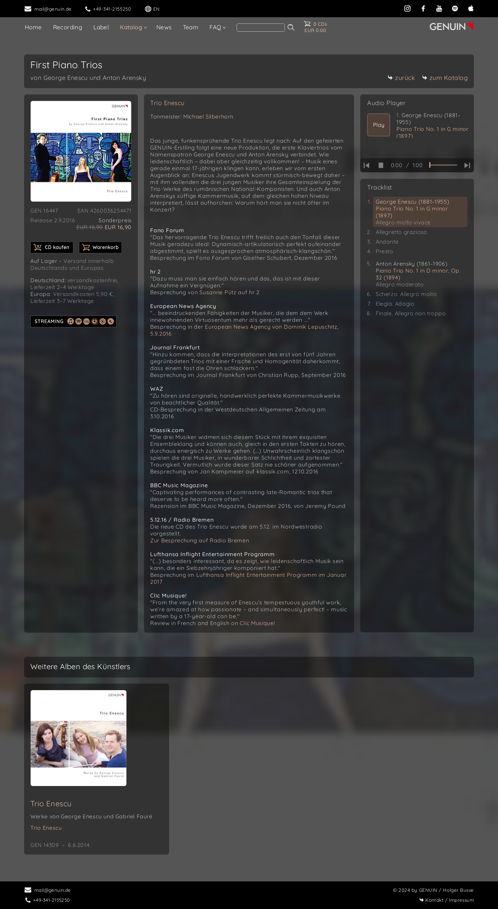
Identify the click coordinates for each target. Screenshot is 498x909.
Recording (68, 27)
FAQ (215, 27)
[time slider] (443, 165)
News (164, 27)
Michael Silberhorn (208, 116)
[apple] (470, 7)
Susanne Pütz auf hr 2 (229, 292)
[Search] (261, 27)
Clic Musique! (257, 623)
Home (33, 27)
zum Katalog (445, 78)
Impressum (446, 900)
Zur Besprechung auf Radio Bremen (199, 540)
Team (191, 27)
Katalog (131, 27)
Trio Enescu (167, 103)
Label (101, 27)
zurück (401, 78)
